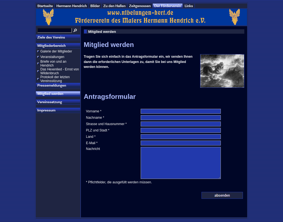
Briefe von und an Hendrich (53, 63)
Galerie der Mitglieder (56, 51)
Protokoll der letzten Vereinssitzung (55, 79)
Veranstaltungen (52, 57)
